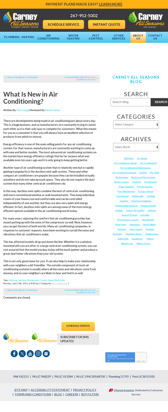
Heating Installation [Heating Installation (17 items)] (141, 213)
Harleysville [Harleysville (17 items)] (138, 209)
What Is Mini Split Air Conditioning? (22, 92)
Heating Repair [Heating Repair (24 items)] (148, 218)
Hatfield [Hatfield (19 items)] (151, 209)
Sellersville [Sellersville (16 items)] (123, 250)
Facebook (15, 365)
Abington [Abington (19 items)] (129, 172)
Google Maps (45, 365)
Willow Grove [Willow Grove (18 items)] (143, 254)
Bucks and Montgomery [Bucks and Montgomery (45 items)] (143, 191)
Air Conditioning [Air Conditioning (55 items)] (148, 177)
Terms (143, 372)
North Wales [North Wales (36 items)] (149, 236)
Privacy (138, 372)
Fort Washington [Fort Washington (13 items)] (126, 204)
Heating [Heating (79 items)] (124, 213)
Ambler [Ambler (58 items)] (143, 186)
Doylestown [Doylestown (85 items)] (150, 195)
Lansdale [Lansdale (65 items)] (144, 227)
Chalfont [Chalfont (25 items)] (136, 195)
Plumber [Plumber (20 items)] (150, 241)
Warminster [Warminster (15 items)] (127, 254)
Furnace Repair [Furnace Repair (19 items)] (146, 204)
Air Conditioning (60, 296)
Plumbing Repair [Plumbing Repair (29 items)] (134, 245)
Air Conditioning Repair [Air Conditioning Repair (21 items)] (124, 186)
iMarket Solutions (124, 401)
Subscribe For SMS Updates (74, 351)
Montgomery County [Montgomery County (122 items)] (128, 232)
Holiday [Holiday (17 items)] (119, 223)
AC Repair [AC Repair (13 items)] (142, 172)
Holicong (13, 293)
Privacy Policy (119, 370)
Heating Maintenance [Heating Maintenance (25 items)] (126, 218)
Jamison (22, 293)
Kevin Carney (52, 125)
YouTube (30, 365)
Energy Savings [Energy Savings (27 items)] (145, 200)
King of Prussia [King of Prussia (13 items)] (129, 227)
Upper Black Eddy (56, 293)
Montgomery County (37, 293)
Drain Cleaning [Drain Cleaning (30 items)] (126, 200)
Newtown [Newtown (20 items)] (135, 236)
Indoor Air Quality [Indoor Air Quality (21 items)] (135, 223)
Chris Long (22, 125)
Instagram (37, 365)
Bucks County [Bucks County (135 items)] (121, 195)
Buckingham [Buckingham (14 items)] (122, 191)
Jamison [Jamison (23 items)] (152, 223)
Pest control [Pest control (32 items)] (135, 241)
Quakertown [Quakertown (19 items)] (151, 245)
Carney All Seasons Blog (136, 93)
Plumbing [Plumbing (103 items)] (117, 245)
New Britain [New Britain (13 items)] (148, 232)
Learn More (110, 4)
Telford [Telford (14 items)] (150, 250)
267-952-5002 (78, 366)
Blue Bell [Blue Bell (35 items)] (154, 186)
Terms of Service (130, 370)
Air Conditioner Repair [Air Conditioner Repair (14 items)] (125, 177)
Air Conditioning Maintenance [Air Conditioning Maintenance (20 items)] (135, 182)
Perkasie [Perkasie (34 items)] (121, 241)
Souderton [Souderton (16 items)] (137, 250)
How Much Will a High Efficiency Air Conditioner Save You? (80, 93)
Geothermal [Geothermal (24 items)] (122, 209)
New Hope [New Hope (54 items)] (121, 236)
